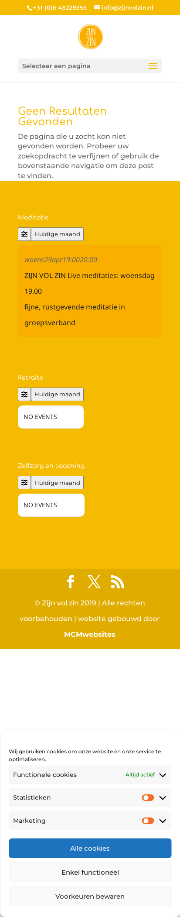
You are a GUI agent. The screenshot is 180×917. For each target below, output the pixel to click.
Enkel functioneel (90, 872)
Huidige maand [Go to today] (57, 233)
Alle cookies (90, 848)
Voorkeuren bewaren (90, 896)
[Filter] (24, 234)
